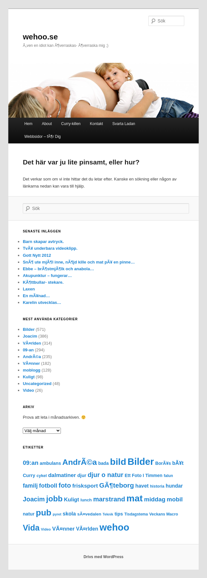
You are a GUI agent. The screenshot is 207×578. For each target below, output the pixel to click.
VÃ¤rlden (32, 343)
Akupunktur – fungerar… (47, 275)
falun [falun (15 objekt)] (168, 475)
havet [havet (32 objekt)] (141, 486)
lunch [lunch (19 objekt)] (86, 500)
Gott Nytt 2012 (37, 255)
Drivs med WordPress (104, 557)
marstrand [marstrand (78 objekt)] (109, 499)
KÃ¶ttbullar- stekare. (43, 282)
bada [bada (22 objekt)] (103, 463)
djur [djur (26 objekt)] (81, 475)
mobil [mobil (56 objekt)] (175, 499)
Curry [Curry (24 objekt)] (29, 475)
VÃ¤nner (31, 363)
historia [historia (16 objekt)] (157, 486)
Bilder (29, 329)
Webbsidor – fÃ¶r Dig (42, 136)
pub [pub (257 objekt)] (44, 512)
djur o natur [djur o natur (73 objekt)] (105, 474)
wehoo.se (40, 36)
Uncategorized (37, 383)
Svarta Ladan (123, 123)
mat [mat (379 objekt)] (135, 498)
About (47, 123)
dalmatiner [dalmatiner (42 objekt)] (62, 475)
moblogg (31, 370)
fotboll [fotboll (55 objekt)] (48, 485)
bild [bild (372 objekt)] (118, 462)
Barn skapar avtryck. (43, 241)
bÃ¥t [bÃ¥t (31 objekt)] (178, 463)
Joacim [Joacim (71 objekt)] (34, 499)
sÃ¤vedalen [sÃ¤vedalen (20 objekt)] (89, 514)
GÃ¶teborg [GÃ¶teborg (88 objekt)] (116, 485)
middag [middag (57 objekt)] (154, 499)
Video (28, 390)
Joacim (30, 336)
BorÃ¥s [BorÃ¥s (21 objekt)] (163, 463)
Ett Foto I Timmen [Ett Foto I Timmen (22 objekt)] (143, 475)
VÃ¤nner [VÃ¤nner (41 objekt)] (63, 529)
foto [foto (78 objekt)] (65, 485)
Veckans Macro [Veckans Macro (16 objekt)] (163, 514)
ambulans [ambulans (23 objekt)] (50, 463)
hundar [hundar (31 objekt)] (174, 486)
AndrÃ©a (32, 356)
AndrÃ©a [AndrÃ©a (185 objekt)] (79, 462)
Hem (28, 123)
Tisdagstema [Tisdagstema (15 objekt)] (136, 514)
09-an (28, 350)
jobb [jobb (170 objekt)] (54, 498)
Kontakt (96, 123)
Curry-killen (71, 123)
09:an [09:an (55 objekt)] (30, 462)
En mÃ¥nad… (36, 295)
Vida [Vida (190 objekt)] (31, 527)
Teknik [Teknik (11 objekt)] (108, 514)
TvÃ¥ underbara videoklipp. (50, 248)
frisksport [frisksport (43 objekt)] (85, 485)
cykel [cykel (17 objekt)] (42, 475)
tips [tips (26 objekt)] (118, 513)
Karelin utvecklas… (42, 302)
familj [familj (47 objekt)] (30, 485)
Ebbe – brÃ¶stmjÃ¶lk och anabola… (58, 268)
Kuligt (29, 376)
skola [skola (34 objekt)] (69, 513)
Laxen (29, 289)
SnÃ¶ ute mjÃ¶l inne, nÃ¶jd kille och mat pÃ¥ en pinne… (79, 262)
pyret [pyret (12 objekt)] (57, 514)
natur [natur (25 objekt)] (28, 513)
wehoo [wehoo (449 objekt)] (114, 527)
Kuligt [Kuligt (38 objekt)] (71, 500)
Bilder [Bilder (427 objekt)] (141, 462)
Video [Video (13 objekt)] (46, 529)
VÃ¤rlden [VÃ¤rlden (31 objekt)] (87, 529)
